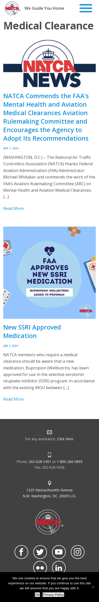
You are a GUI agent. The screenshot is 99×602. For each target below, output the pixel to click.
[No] (92, 587)
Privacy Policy (53, 595)
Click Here (65, 438)
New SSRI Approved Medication (32, 331)
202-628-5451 (40, 461)
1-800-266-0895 (69, 461)
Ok (37, 595)
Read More (13, 208)
